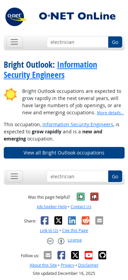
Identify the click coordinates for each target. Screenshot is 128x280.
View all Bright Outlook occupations (64, 152)
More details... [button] (110, 113)
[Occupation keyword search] (78, 42)
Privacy (67, 265)
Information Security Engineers (50, 70)
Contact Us (81, 207)
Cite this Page (75, 230)
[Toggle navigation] (14, 42)
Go (115, 42)
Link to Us (49, 230)
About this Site (43, 265)
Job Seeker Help (52, 207)
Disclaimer (88, 265)
